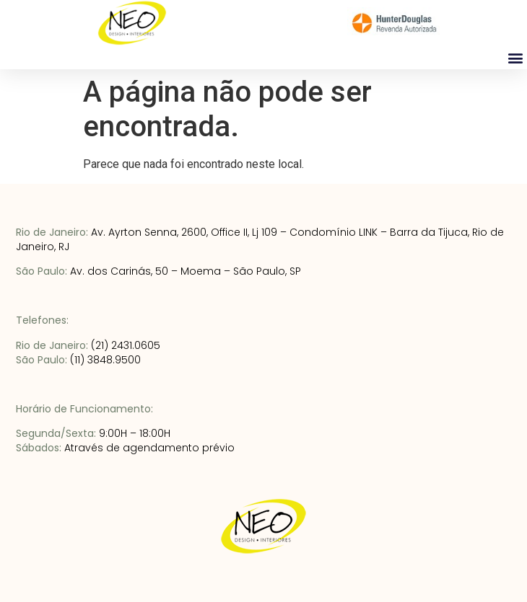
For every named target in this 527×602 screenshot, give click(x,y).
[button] (515, 57)
